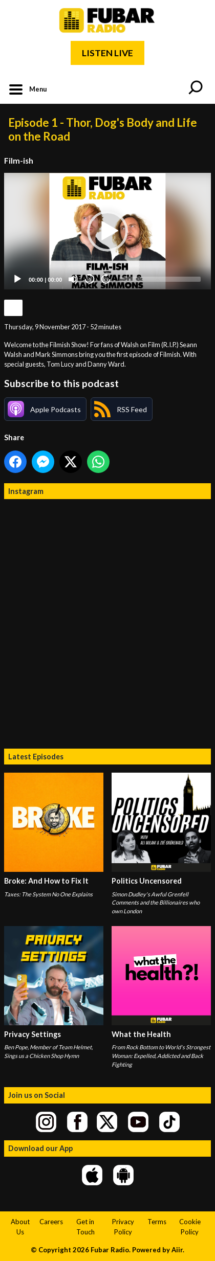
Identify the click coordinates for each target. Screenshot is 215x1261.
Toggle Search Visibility (195, 88)
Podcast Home (13, 308)
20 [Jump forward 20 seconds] (106, 279)
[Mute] (73, 279)
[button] (107, 231)
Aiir (177, 1250)
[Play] (17, 279)
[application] (107, 231)
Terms (156, 1222)
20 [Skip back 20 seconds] (90, 279)
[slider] (160, 279)
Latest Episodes (35, 756)
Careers (51, 1222)
